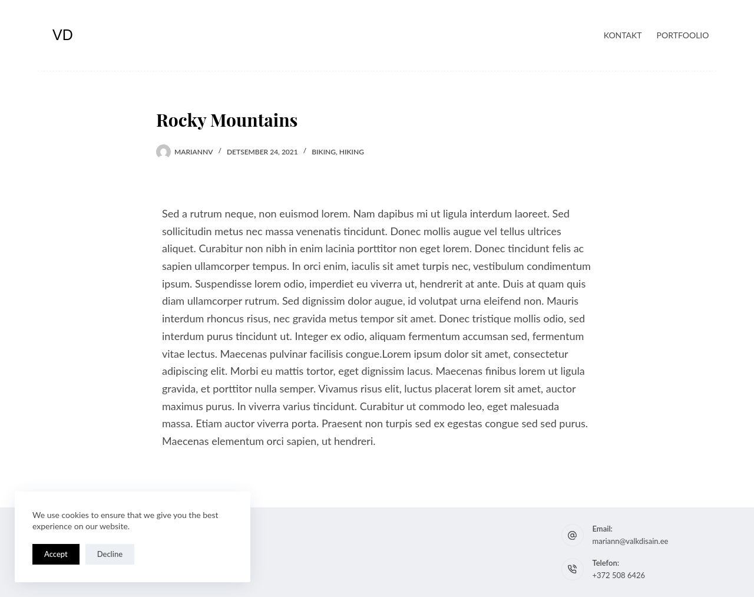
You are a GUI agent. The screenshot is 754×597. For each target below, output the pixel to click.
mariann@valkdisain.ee (631, 541)
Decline (110, 554)
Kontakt (623, 35)
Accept (56, 554)
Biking (324, 151)
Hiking (351, 151)
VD (62, 35)
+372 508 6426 (619, 575)
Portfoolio (683, 35)
